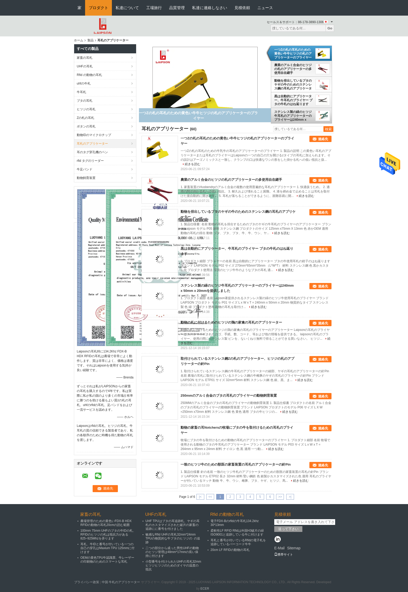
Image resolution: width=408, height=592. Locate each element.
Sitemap (293, 548)
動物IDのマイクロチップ (94, 135)
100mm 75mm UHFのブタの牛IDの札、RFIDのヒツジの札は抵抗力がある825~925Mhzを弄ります (108, 534)
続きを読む (192, 164)
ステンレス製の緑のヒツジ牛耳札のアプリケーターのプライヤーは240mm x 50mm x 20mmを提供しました (293, 115)
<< (210, 497)
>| (290, 497)
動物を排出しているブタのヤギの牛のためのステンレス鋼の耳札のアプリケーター (293, 84)
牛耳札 (81, 92)
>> (280, 497)
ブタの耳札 (84, 100)
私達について (127, 7)
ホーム (78, 40)
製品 (90, 40)
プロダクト (98, 7)
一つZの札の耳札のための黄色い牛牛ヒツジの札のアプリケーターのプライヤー (293, 53)
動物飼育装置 (86, 178)
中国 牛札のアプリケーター (121, 582)
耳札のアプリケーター (92, 143)
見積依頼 (242, 7)
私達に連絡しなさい (209, 7)
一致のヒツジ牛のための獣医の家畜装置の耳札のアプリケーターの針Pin (236, 464)
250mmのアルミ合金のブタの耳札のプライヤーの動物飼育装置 (229, 395)
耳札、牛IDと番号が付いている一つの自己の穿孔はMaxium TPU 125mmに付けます (107, 548)
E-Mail (279, 548)
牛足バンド (84, 169)
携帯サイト (283, 554)
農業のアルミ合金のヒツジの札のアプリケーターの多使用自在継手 (293, 69)
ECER (204, 588)
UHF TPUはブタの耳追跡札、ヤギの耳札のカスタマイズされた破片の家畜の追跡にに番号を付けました (172, 525)
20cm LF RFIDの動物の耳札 (230, 550)
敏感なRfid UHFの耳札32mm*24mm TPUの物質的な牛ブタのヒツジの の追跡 (172, 538)
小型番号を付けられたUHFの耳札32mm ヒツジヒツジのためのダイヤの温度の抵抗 (173, 565)
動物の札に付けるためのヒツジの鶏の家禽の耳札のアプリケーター (231, 322)
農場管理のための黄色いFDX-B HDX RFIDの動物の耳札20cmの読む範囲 (106, 523)
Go (329, 28)
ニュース (265, 7)
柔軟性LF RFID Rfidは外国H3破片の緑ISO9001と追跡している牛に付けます (237, 532)
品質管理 (177, 7)
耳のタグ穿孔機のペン (92, 152)
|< (200, 497)
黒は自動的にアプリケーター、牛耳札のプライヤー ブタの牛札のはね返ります (293, 100)
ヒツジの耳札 (86, 109)
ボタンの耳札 (86, 126)
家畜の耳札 (84, 58)
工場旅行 (154, 7)
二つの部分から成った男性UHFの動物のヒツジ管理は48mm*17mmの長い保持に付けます (172, 552)
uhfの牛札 (84, 83)
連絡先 (323, 139)
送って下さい (288, 529)
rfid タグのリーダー (90, 161)
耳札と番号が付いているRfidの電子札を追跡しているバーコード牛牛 (238, 542)
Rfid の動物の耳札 (89, 75)
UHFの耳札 (85, 66)
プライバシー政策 (86, 582)
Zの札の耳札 (85, 118)
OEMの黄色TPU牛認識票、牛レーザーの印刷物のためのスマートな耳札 (107, 559)
